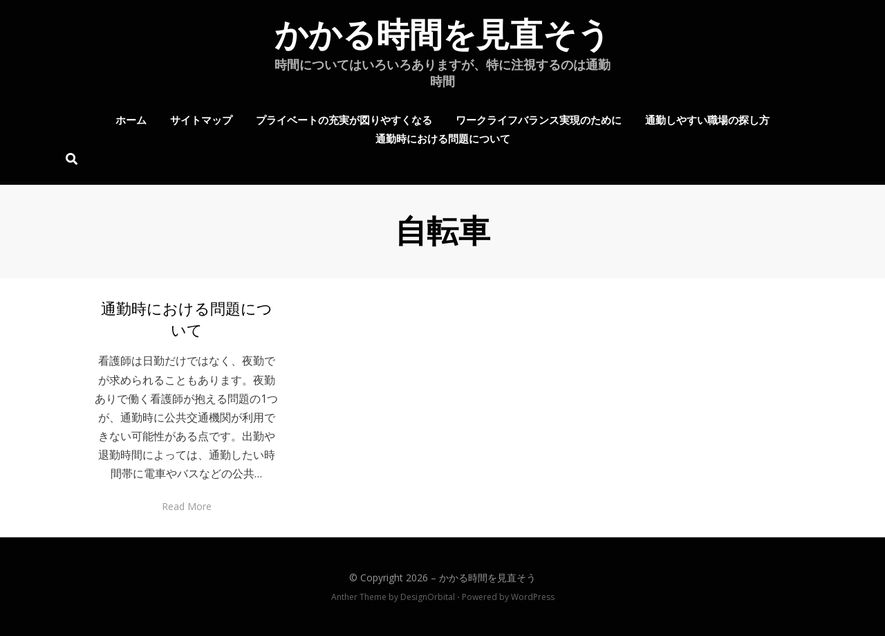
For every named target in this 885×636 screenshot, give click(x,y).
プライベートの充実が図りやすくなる (344, 119)
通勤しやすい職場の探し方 (707, 119)
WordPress (533, 597)
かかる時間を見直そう (442, 35)
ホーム (131, 119)
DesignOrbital (427, 597)
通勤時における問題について (442, 137)
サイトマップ (201, 119)
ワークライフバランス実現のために (539, 119)
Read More (187, 506)
